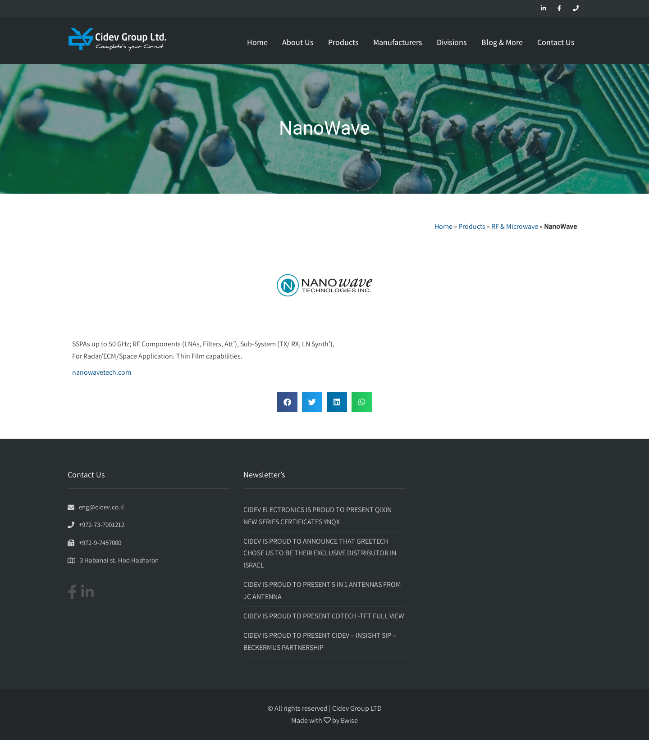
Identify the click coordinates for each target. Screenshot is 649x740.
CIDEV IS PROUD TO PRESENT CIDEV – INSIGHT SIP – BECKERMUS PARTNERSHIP (319, 641)
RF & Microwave (514, 226)
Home (257, 42)
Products (343, 42)
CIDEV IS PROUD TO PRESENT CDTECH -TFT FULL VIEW (323, 616)
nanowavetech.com (101, 372)
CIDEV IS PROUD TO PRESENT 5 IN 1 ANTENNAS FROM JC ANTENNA (322, 590)
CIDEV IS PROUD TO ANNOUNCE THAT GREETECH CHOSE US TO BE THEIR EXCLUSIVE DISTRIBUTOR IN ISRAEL (319, 553)
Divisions (452, 42)
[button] (287, 402)
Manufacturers (397, 42)
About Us (298, 42)
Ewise (349, 720)
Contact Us (556, 42)
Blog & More (502, 42)
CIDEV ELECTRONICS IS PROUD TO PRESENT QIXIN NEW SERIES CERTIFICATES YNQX (317, 515)
